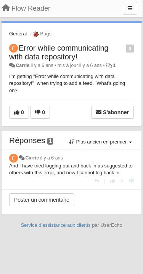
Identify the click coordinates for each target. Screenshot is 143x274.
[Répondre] (96, 181)
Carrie (22, 65)
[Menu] (130, 8)
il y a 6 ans (51, 158)
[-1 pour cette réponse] (131, 181)
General (18, 34)
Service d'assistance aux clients (55, 225)
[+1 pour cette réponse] (112, 181)
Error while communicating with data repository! (59, 52)
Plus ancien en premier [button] (100, 142)
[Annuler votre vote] (122, 181)
